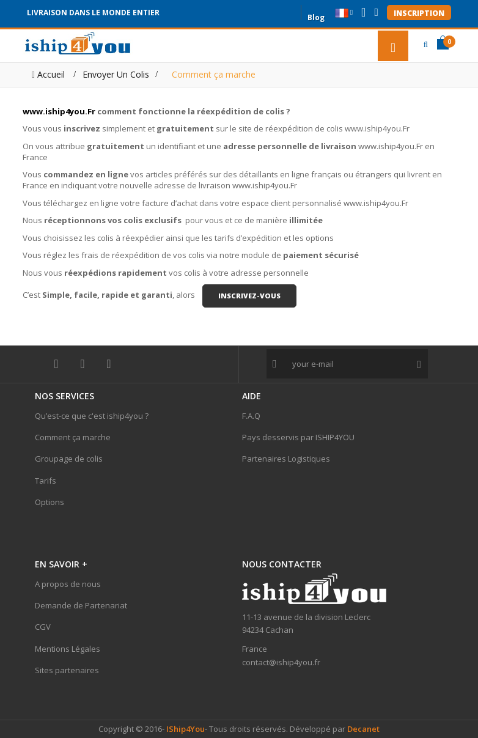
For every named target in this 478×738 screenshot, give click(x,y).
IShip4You (184, 728)
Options (49, 501)
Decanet (363, 728)
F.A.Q (251, 415)
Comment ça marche (73, 437)
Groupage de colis (69, 458)
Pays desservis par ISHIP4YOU (298, 437)
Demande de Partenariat (81, 605)
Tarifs (45, 480)
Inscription (419, 13)
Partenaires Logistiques (286, 458)
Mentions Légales (67, 648)
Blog (316, 16)
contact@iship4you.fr (281, 662)
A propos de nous (68, 583)
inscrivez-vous (249, 295)
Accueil (48, 74)
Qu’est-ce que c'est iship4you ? (92, 415)
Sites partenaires (67, 670)
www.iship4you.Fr (59, 111)
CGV (43, 626)
